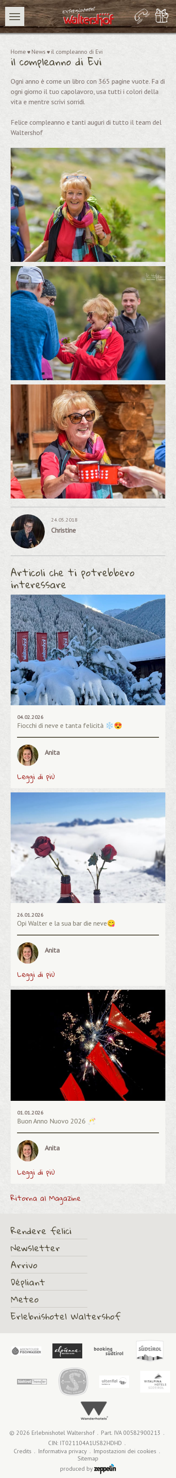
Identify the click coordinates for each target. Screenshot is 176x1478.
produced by (88, 1469)
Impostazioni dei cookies (124, 1451)
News (39, 52)
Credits (23, 1451)
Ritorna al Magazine (46, 1198)
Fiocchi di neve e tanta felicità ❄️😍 (69, 725)
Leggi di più (36, 776)
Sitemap (88, 1458)
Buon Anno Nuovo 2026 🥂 (56, 1121)
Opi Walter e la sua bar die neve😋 (66, 923)
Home (18, 52)
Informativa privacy (62, 1451)
